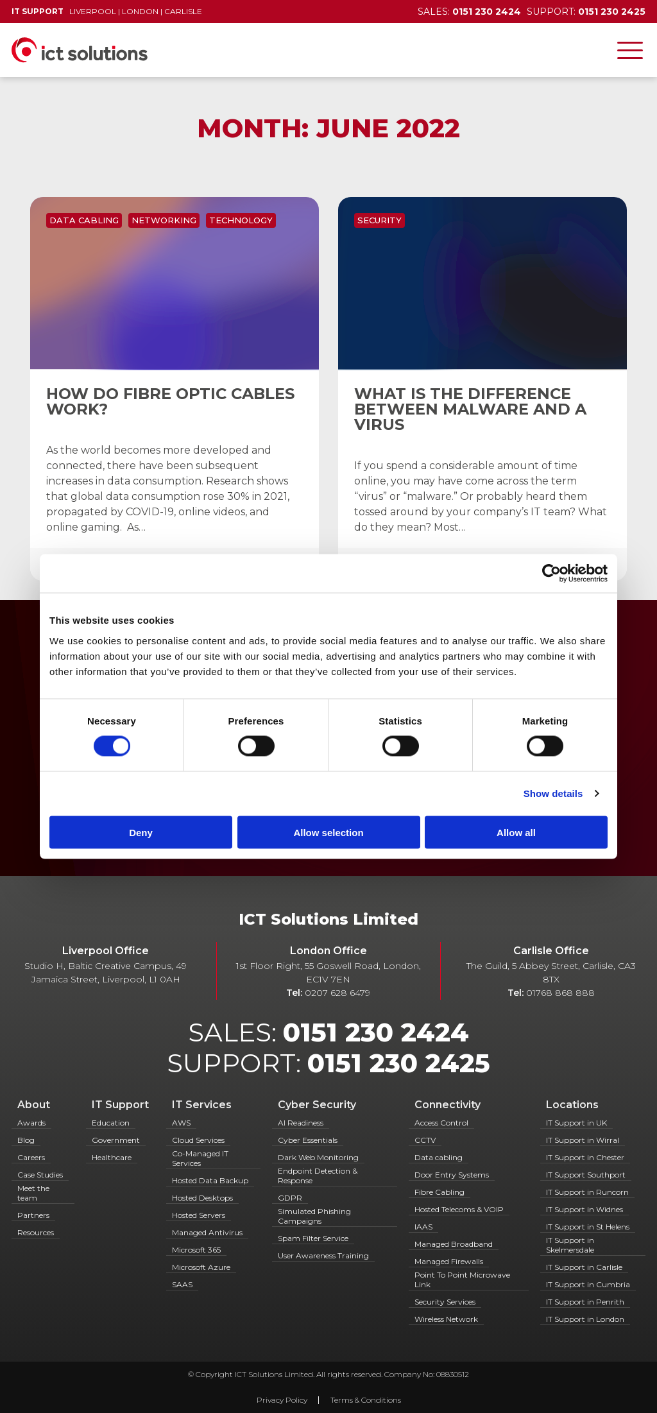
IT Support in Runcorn (587, 1192)
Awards (31, 1122)
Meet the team (33, 1193)
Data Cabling (84, 220)
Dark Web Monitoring (318, 1157)
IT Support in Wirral (582, 1140)
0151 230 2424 (376, 1032)
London (140, 11)
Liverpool (92, 11)
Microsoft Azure (201, 1267)
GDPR (290, 1198)
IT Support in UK (576, 1122)
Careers (31, 1157)
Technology (241, 220)
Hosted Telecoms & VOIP (459, 1209)
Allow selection (328, 831)
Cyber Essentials (307, 1140)
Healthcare (112, 1157)
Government (116, 1140)
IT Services (202, 1105)
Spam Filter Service (313, 1238)
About (33, 1105)
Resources (35, 1232)
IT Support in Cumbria (588, 1284)
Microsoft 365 (196, 1250)
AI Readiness (300, 1122)
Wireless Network (446, 1319)
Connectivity (447, 1105)
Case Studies (40, 1174)
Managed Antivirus (207, 1232)
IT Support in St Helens (587, 1226)
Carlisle (183, 11)
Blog (26, 1140)
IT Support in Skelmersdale (570, 1245)
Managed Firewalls (448, 1261)
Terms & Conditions (365, 1400)
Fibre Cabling (439, 1192)
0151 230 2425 (398, 1063)
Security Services (444, 1301)
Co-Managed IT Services (200, 1158)
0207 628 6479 (337, 992)
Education (111, 1122)
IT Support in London (585, 1319)
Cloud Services (198, 1140)
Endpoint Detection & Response (317, 1175)
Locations (572, 1105)
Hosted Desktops (202, 1198)
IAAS (423, 1226)
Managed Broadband (453, 1244)
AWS (181, 1122)
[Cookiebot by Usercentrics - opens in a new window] (551, 573)
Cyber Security (317, 1105)
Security (379, 220)
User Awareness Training (323, 1255)
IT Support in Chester (585, 1157)
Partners (33, 1215)
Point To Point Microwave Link (462, 1279)
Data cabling (438, 1157)
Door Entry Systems (451, 1174)
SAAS (182, 1284)
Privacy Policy (282, 1400)
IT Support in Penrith (585, 1301)
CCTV (425, 1140)
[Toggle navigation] (630, 50)
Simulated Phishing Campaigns (314, 1216)
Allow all (516, 831)
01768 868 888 (560, 992)
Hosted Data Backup (210, 1180)
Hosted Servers (198, 1215)
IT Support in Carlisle (584, 1267)
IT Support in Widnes (584, 1209)
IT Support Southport (586, 1174)
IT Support (120, 1105)
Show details (553, 793)
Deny (141, 831)
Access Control (441, 1122)
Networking (164, 220)
